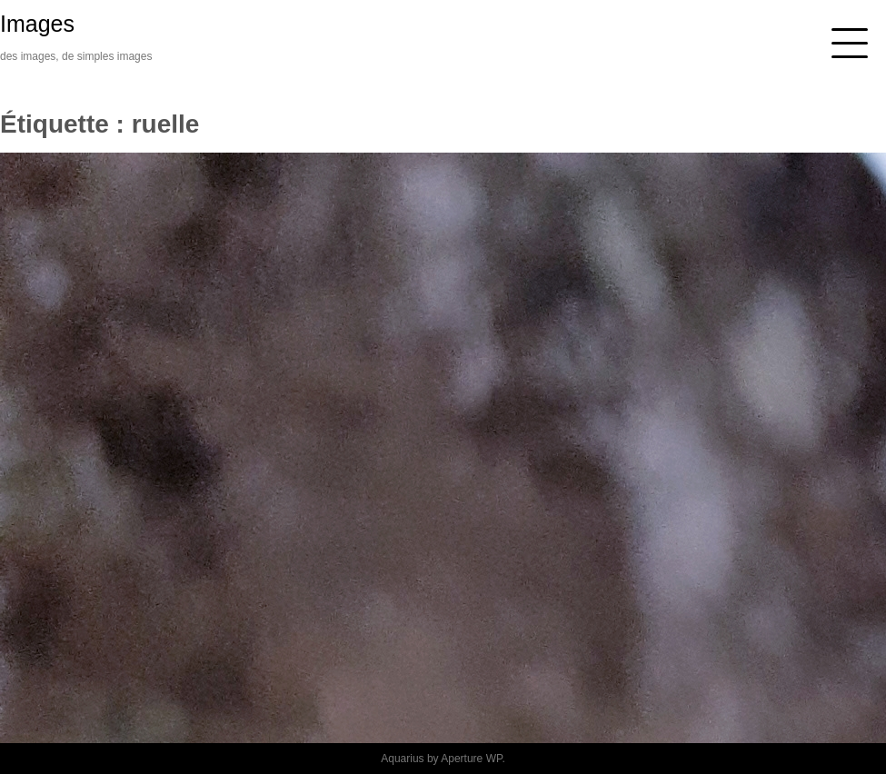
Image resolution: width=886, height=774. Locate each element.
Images (37, 23)
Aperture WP (471, 758)
